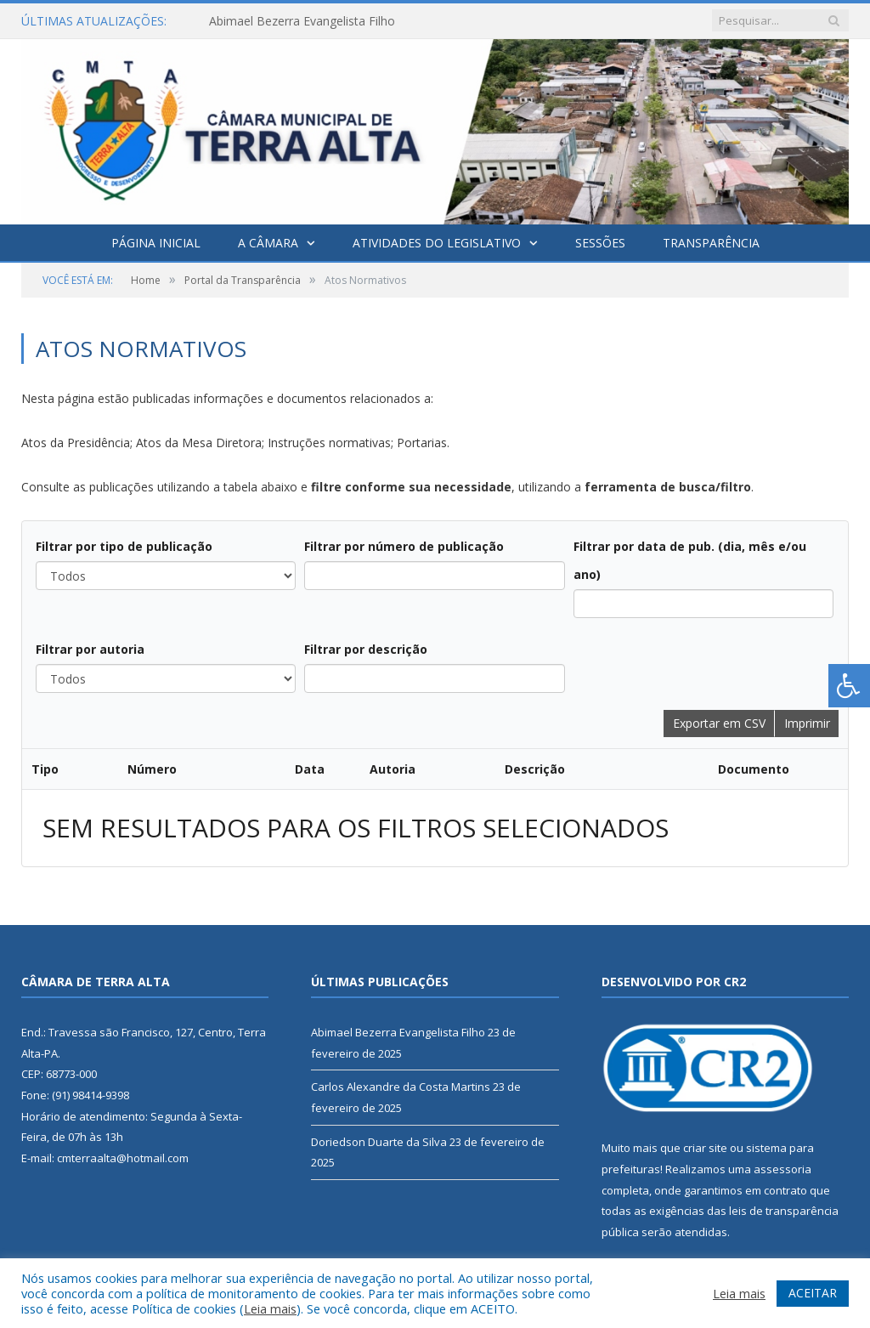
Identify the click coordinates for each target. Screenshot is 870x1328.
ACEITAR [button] (812, 1293)
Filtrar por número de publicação (404, 546)
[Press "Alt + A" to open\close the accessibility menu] (849, 685)
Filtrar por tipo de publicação (124, 546)
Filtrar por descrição (365, 649)
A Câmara (268, 243)
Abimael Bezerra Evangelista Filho (302, 21)
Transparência (711, 243)
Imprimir (807, 723)
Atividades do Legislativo (437, 243)
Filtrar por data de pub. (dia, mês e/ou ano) (689, 560)
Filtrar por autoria (90, 649)
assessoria (782, 1169)
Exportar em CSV (719, 723)
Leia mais (270, 1308)
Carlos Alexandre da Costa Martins (400, 1086)
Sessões (600, 243)
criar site (705, 1147)
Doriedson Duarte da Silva (379, 1141)
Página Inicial (156, 243)
